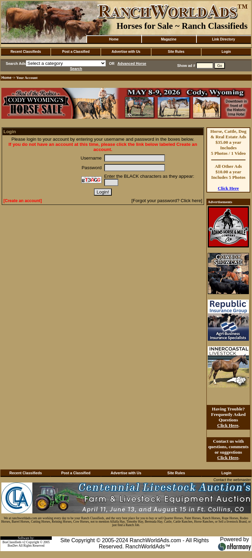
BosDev (13, 545)
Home (114, 39)
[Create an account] (22, 200)
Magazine (168, 39)
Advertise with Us (126, 52)
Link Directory (223, 39)
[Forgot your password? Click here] (166, 200)
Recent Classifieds (26, 52)
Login (226, 52)
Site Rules (176, 52)
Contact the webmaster (232, 480)
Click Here (228, 188)
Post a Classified (75, 52)
